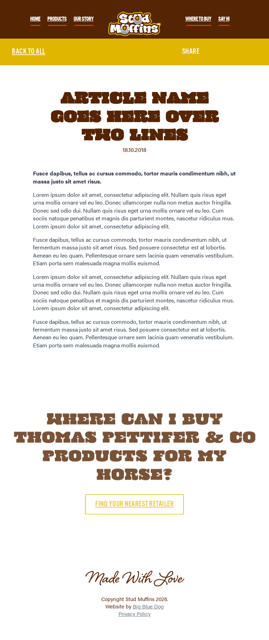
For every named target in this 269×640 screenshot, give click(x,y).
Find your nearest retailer (134, 514)
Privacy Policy (134, 613)
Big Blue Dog (148, 606)
